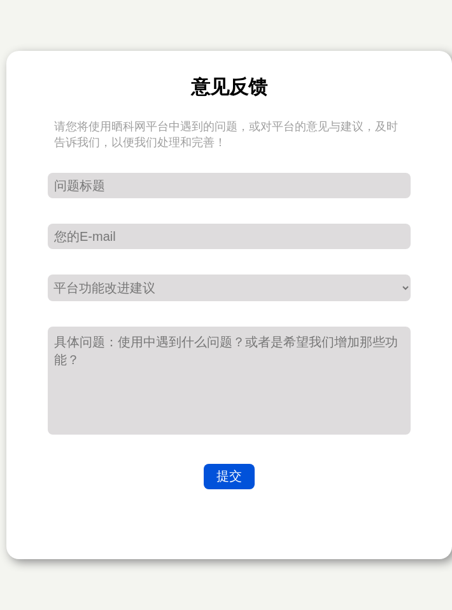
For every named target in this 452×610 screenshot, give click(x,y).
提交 (229, 476)
